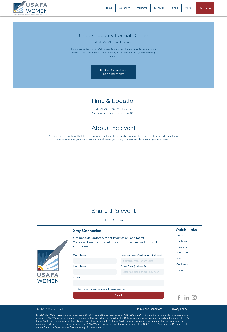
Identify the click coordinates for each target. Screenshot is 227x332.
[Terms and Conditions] (149, 309)
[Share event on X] (113, 220)
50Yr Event (182, 252)
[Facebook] (179, 297)
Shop (179, 258)
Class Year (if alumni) (133, 266)
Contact (180, 270)
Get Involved (183, 264)
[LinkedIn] (186, 297)
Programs (181, 246)
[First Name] (94, 261)
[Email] (117, 283)
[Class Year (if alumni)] (141, 272)
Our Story (181, 240)
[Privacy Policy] (179, 309)
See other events (113, 74)
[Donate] (205, 8)
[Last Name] (94, 272)
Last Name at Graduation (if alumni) (141, 255)
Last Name (79, 266)
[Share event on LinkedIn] (121, 220)
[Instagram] (194, 297)
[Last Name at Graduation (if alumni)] (141, 261)
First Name (80, 255)
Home (179, 235)
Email (77, 277)
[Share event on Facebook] (105, 220)
